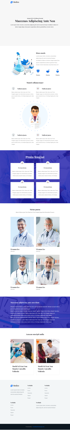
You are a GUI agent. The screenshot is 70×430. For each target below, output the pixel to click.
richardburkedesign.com (38, 427)
